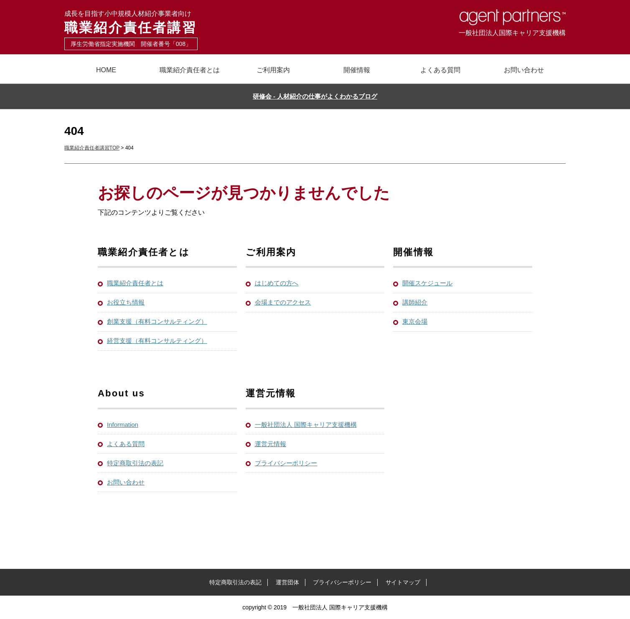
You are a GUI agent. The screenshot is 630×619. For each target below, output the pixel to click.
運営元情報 (270, 443)
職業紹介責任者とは (190, 70)
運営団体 (287, 582)
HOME (106, 70)
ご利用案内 (273, 70)
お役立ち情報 (126, 302)
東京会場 (414, 321)
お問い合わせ (524, 70)
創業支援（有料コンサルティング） (157, 321)
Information (122, 424)
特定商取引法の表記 (135, 463)
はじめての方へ (277, 283)
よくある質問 (440, 70)
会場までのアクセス (283, 302)
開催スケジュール (427, 283)
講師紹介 (414, 302)
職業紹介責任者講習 (189, 22)
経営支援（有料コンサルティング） (157, 340)
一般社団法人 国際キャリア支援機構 (306, 424)
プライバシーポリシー (286, 463)
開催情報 (356, 70)
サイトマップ (403, 582)
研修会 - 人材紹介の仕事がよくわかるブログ (315, 96)
